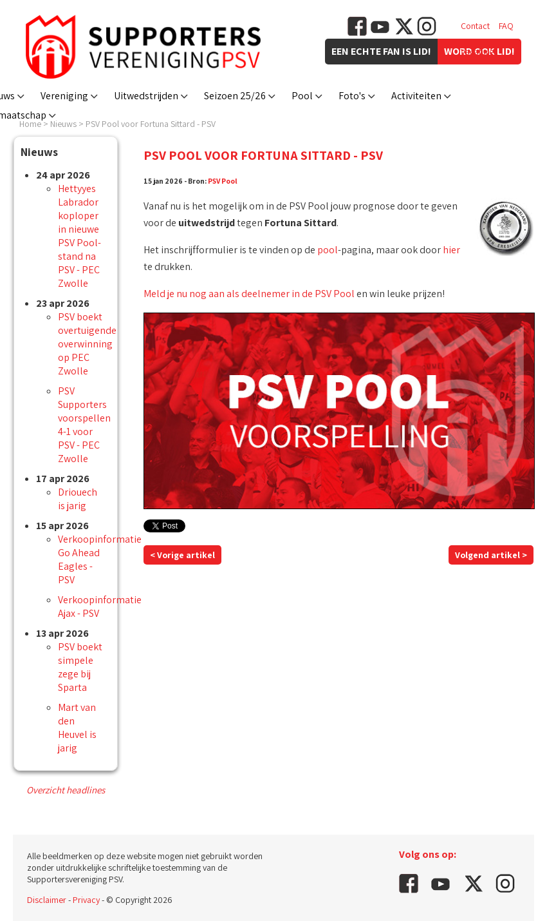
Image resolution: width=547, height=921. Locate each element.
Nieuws (63, 124)
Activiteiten (416, 95)
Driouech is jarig (77, 498)
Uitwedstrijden (146, 95)
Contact (475, 26)
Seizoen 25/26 (235, 95)
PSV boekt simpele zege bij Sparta (80, 667)
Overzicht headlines (65, 790)
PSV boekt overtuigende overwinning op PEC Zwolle (87, 344)
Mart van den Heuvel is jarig (77, 728)
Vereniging (64, 95)
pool (327, 250)
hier (451, 250)
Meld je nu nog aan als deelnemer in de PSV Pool (249, 293)
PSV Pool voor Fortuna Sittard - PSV (151, 124)
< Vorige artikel (182, 555)
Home (30, 124)
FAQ (506, 26)
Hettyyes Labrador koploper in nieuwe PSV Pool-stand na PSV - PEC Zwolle (79, 236)
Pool (302, 95)
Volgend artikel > (491, 555)
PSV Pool (222, 181)
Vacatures (479, 51)
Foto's (352, 95)
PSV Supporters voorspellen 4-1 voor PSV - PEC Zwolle (84, 424)
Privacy (86, 900)
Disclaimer (46, 900)
